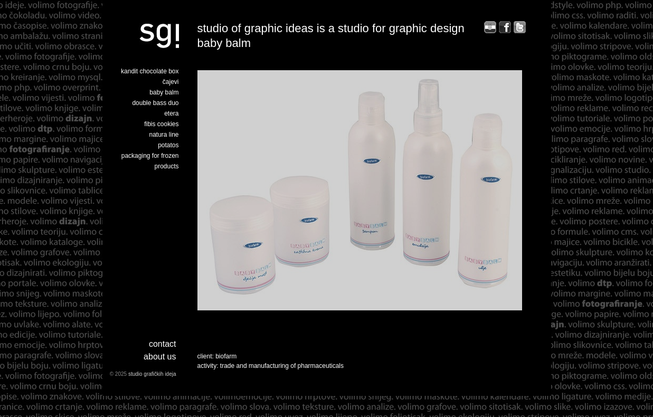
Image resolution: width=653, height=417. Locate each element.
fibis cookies (161, 124)
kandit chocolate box (149, 71)
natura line (163, 134)
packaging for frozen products (150, 161)
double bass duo (155, 103)
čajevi (171, 82)
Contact (162, 343)
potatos (168, 145)
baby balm (163, 92)
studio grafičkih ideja (152, 374)
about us (160, 356)
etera (171, 113)
